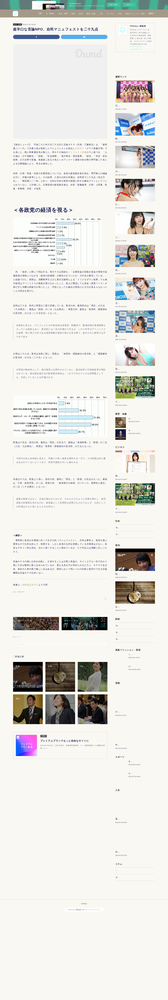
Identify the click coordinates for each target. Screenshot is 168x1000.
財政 (97, 13)
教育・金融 (114, 13)
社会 (143, 13)
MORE (151, 13)
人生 (124, 13)
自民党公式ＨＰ (30, 585)
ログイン (129, 5)
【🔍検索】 (73, 13)
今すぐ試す (113, 5)
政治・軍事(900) (19, 592)
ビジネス (133, 13)
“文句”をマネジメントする (126, 953)
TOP (63, 13)
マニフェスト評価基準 (79, 152)
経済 (104, 13)
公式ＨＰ (79, 148)
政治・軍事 (86, 13)
